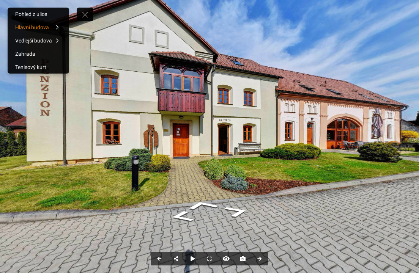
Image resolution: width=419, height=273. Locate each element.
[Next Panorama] (259, 258)
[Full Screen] (209, 258)
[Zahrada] (38, 53)
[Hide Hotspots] (226, 258)
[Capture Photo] (243, 258)
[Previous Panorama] (159, 258)
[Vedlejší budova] (38, 40)
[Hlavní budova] (38, 27)
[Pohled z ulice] (38, 14)
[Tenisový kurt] (38, 67)
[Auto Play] (192, 258)
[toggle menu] (85, 14)
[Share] (176, 258)
